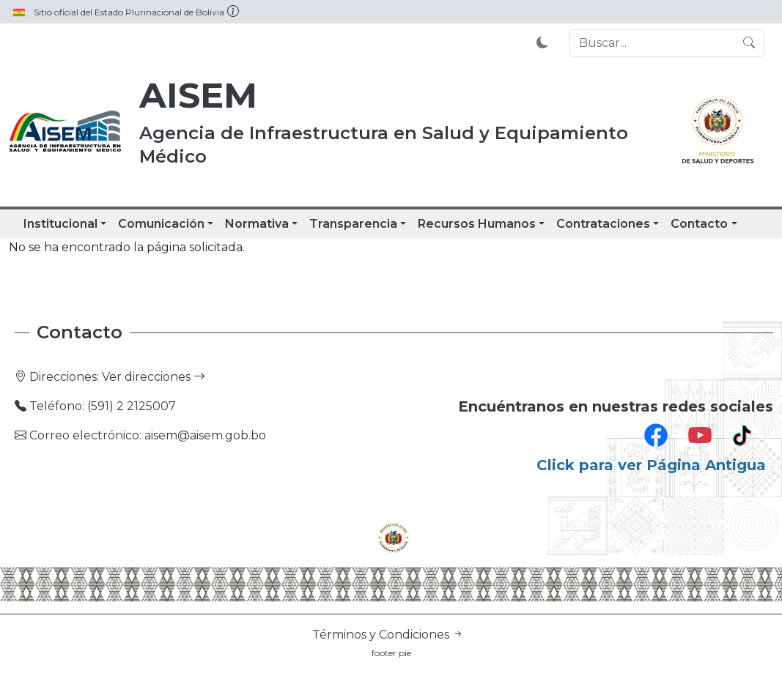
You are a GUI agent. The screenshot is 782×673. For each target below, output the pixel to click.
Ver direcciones (153, 377)
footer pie (391, 652)
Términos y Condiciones (388, 635)
